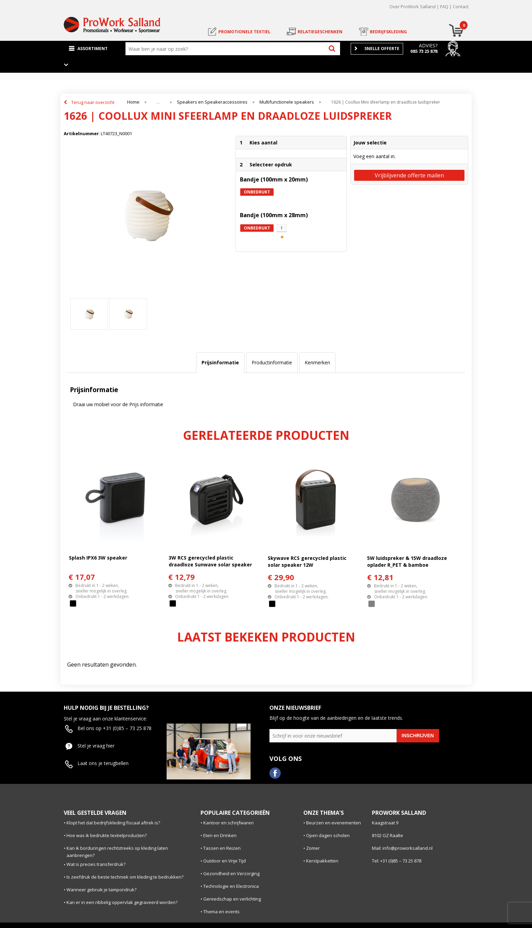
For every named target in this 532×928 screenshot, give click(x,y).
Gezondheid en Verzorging (231, 873)
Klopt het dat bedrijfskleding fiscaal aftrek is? (113, 823)
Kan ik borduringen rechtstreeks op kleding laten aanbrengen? (117, 851)
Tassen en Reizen (222, 848)
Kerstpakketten (322, 861)
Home (133, 102)
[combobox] (226, 48)
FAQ (444, 6)
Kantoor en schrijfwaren (228, 823)
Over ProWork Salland (412, 6)
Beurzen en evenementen (333, 823)
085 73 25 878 (423, 51)
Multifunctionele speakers (286, 102)
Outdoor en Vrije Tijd (224, 861)
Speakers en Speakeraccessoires (212, 102)
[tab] (220, 362)
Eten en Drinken (220, 835)
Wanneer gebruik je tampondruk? (101, 889)
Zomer (313, 848)
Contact (461, 6)
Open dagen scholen (328, 835)
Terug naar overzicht (92, 102)
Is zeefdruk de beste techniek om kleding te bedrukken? (124, 877)
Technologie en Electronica (231, 886)
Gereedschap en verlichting (232, 899)
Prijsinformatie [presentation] (220, 362)
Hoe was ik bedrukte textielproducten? (106, 835)
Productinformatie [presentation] (272, 362)
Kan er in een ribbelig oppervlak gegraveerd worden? (122, 902)
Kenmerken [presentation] (317, 362)
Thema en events (221, 911)
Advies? (428, 45)
